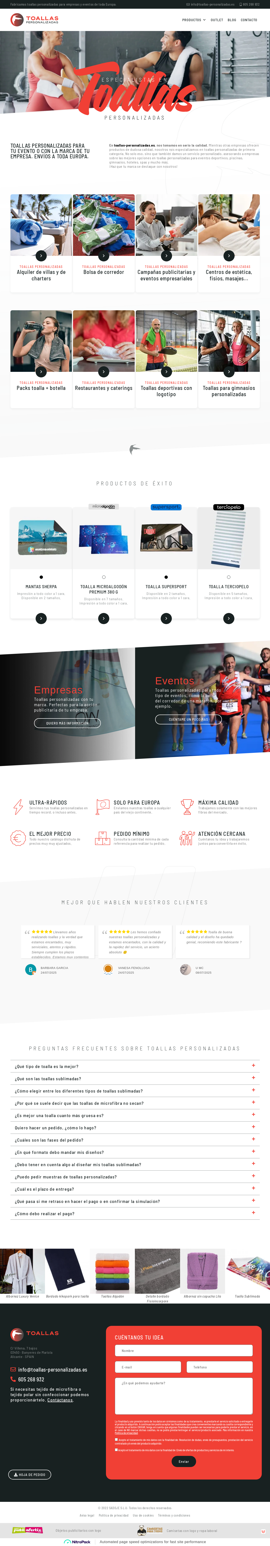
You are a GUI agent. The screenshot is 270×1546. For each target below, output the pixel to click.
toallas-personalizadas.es (134, 145)
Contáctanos (60, 1399)
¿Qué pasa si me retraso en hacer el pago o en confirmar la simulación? (87, 1201)
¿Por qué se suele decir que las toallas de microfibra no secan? (79, 1103)
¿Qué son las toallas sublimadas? (48, 1078)
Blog (232, 20)
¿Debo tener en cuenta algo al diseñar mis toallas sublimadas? (78, 1164)
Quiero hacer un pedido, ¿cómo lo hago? (56, 1127)
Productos (194, 20)
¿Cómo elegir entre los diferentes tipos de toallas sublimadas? (79, 1090)
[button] (135, 1066)
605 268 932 (31, 1379)
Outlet (217, 20)
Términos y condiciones (174, 1515)
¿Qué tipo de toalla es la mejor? (47, 1066)
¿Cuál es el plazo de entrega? (44, 1189)
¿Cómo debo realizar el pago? (45, 1213)
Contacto (249, 20)
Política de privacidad (126, 1432)
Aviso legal (87, 1515)
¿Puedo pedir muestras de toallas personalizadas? (66, 1176)
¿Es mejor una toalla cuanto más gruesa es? (59, 1115)
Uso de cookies (143, 1515)
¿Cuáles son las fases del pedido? (49, 1139)
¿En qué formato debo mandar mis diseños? (59, 1152)
